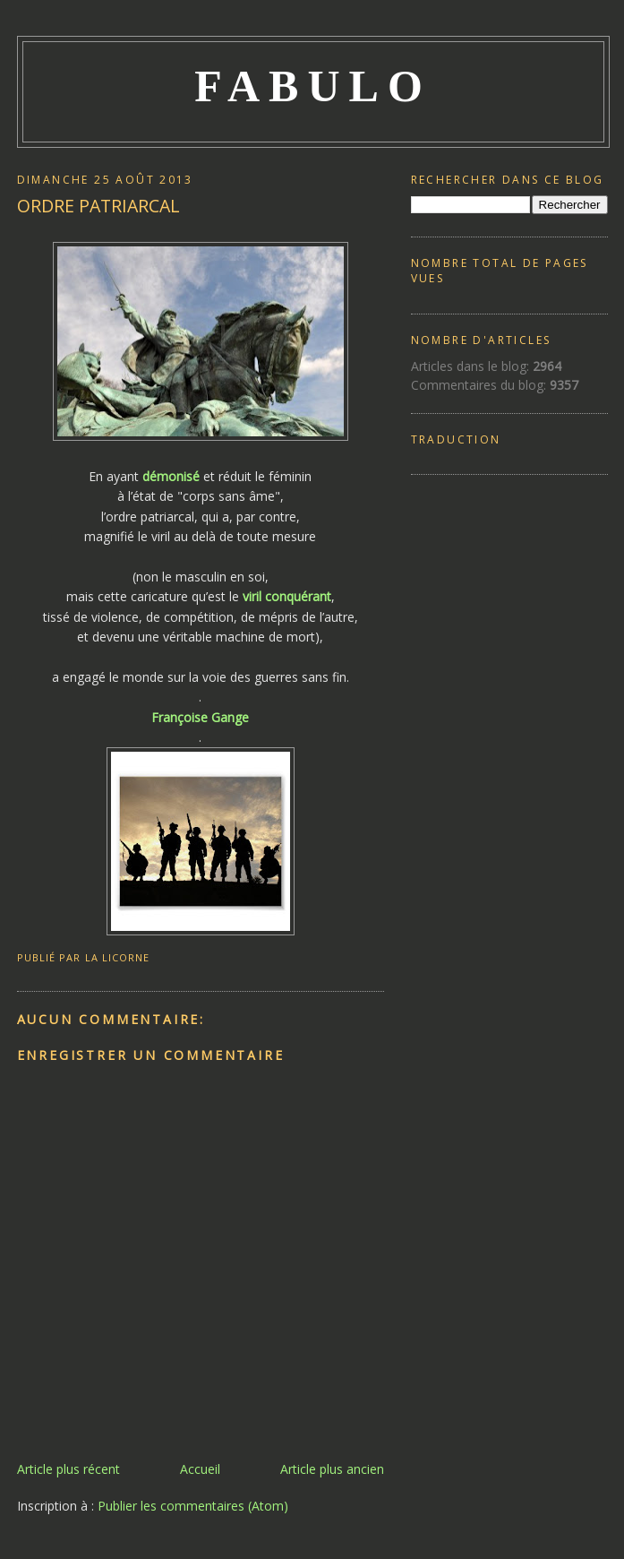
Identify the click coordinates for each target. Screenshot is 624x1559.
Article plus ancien (332, 1468)
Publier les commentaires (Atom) (193, 1505)
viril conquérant (287, 596)
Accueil (200, 1468)
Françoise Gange (200, 717)
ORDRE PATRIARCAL (98, 206)
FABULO (313, 86)
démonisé (171, 476)
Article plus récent (68, 1468)
